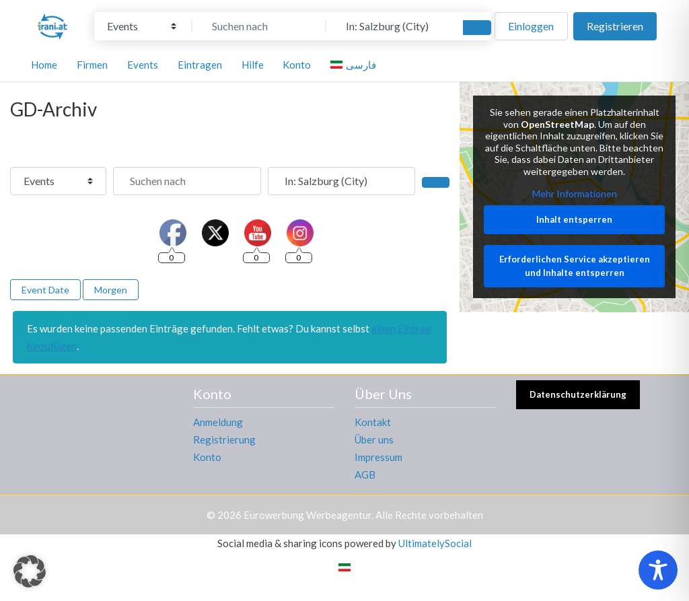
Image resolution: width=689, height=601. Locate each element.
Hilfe (253, 65)
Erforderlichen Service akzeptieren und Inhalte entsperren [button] (574, 266)
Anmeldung (218, 422)
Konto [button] (297, 65)
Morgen (110, 289)
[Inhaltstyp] (141, 26)
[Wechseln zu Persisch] (344, 566)
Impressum (378, 457)
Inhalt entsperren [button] (574, 219)
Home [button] (44, 65)
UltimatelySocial (435, 543)
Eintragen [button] (200, 65)
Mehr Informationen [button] (574, 194)
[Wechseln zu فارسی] (355, 64)
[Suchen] (477, 27)
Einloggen (531, 26)
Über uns (374, 439)
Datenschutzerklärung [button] (578, 394)
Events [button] (142, 65)
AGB (365, 474)
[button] (29, 571)
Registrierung (224, 439)
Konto (207, 457)
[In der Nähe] (393, 26)
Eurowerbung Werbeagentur (307, 515)
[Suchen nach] (259, 26)
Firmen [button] (92, 65)
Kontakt (373, 422)
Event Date (45, 289)
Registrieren (615, 26)
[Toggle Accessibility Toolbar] (658, 570)
